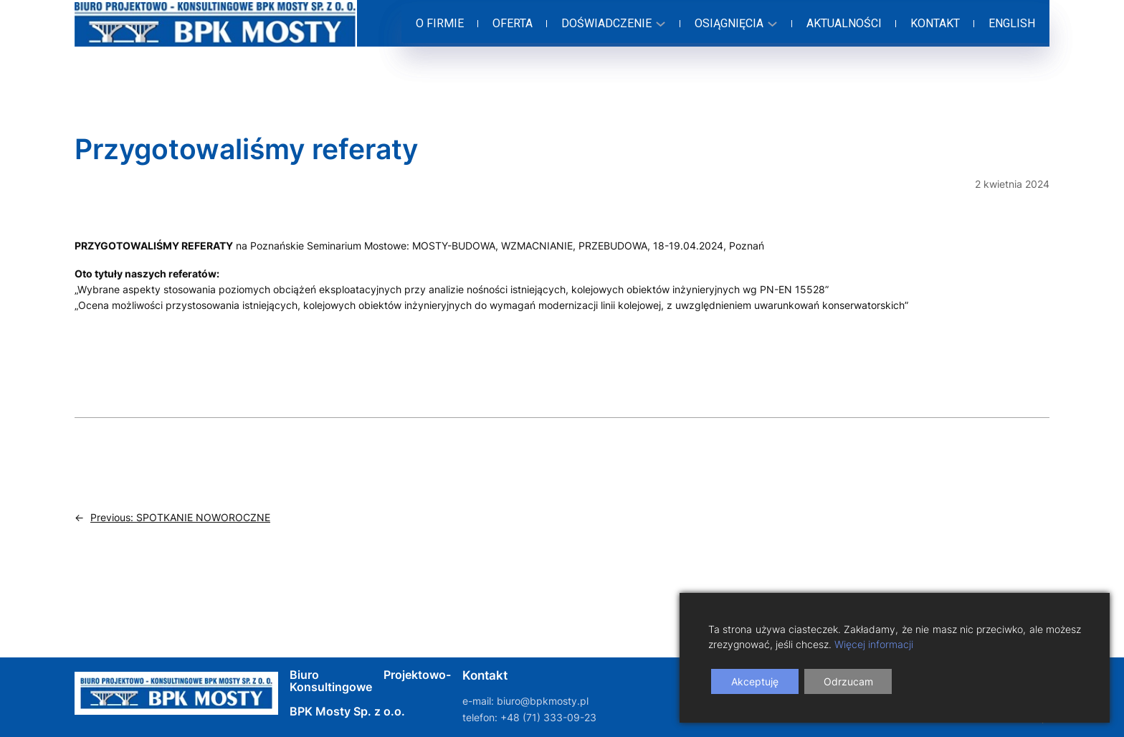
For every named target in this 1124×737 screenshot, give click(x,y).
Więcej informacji (873, 644)
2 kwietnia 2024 (1012, 184)
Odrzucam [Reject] (848, 681)
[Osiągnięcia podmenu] (734, 24)
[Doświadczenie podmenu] (611, 24)
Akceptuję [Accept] (754, 681)
